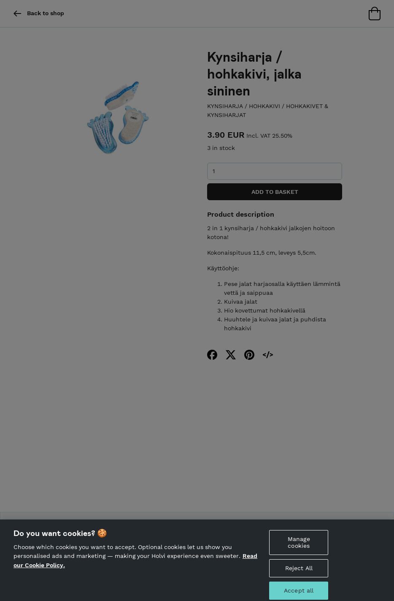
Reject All (299, 571)
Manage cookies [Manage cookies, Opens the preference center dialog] (299, 546)
